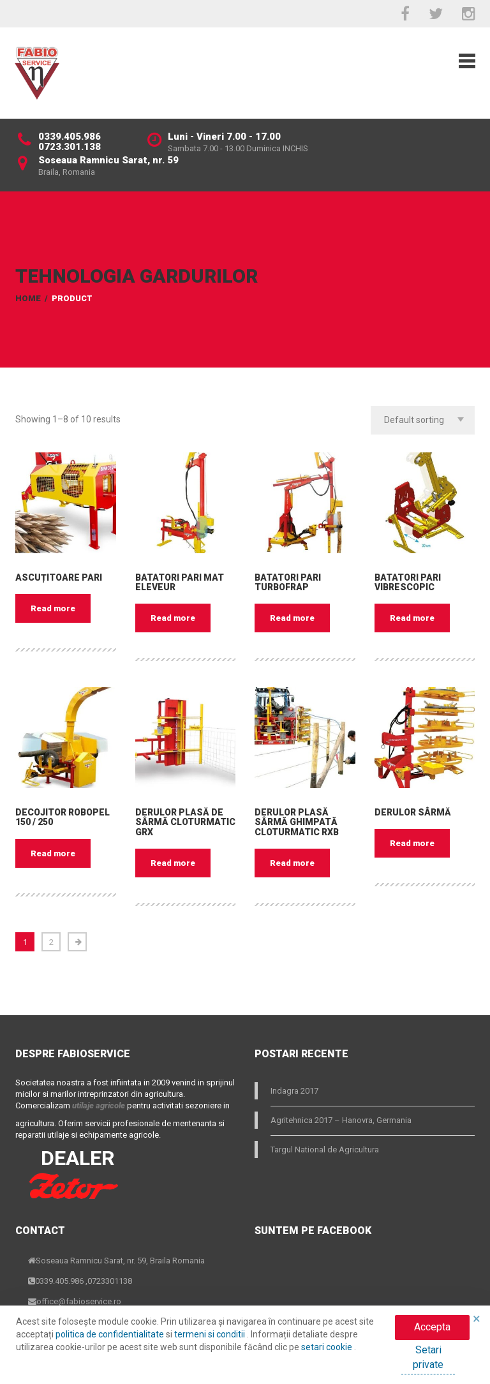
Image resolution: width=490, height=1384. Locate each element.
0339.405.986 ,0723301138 (83, 1281)
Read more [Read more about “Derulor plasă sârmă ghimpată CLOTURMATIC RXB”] (292, 863)
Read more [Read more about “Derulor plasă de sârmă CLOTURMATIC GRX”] (173, 863)
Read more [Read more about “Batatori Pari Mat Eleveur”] (173, 618)
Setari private (428, 1357)
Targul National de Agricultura (325, 1149)
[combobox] (423, 420)
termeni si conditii (210, 1334)
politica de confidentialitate (111, 1334)
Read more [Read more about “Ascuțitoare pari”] (53, 608)
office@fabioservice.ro (78, 1301)
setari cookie (327, 1347)
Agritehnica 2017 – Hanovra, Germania (341, 1120)
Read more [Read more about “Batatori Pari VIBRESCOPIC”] (412, 618)
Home (28, 298)
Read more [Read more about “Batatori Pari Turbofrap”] (292, 618)
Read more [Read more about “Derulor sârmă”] (412, 843)
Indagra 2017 (294, 1091)
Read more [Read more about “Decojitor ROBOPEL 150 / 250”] (53, 853)
